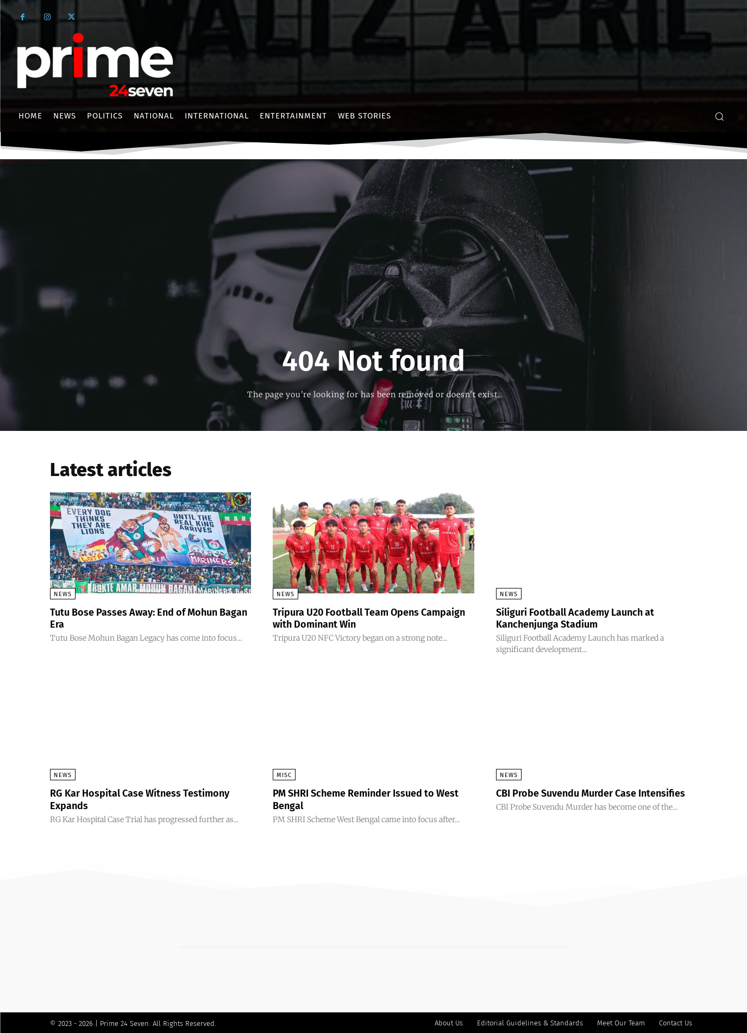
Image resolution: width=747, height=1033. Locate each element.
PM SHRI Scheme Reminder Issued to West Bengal (364, 798)
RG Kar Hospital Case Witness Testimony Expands (123, 798)
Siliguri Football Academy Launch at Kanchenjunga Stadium (585, 617)
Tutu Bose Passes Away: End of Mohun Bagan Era (144, 617)
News (63, 594)
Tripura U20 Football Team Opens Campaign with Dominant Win (355, 617)
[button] (719, 116)
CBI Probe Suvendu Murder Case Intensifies (574, 798)
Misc (284, 774)
